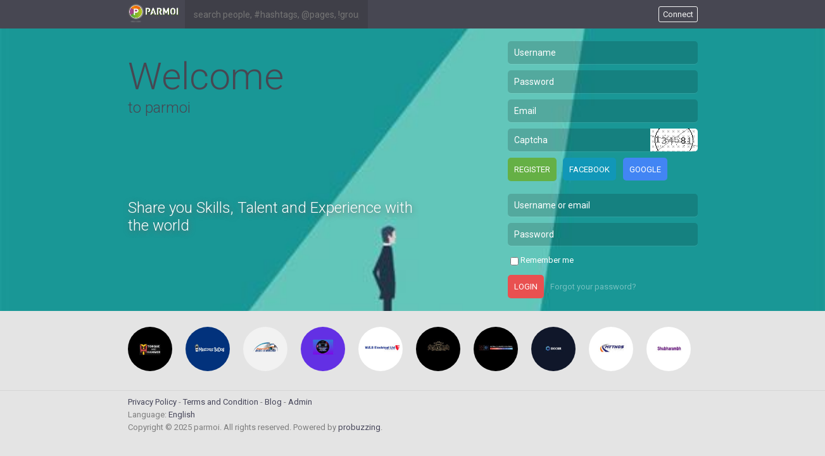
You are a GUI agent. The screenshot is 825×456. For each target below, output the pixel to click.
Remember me (547, 260)
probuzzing (359, 427)
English (181, 414)
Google (645, 169)
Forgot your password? (593, 286)
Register (532, 169)
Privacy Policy (152, 402)
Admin (300, 402)
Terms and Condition (220, 402)
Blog (273, 402)
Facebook (589, 169)
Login (526, 286)
